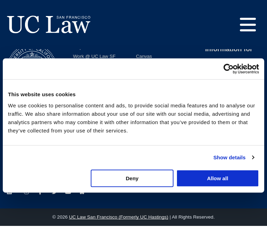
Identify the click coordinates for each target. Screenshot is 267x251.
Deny (132, 178)
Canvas (144, 56)
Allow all (217, 178)
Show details (229, 157)
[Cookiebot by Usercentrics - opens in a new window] (228, 69)
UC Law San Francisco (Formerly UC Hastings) (118, 217)
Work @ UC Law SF (94, 56)
